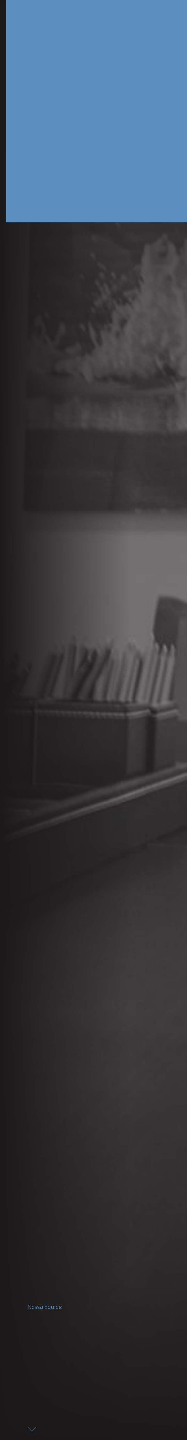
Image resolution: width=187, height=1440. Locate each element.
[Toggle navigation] (150, 11)
